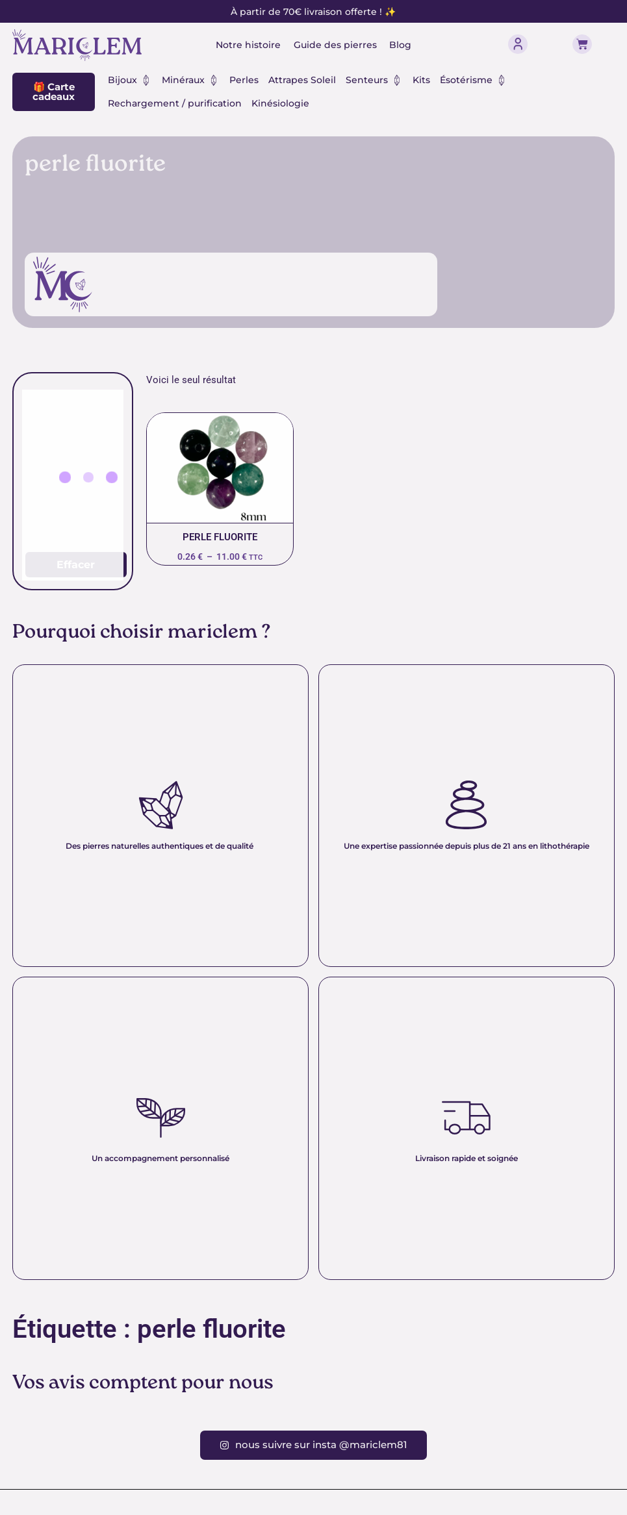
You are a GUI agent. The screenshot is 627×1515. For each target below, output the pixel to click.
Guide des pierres (335, 45)
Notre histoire (248, 45)
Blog (401, 45)
